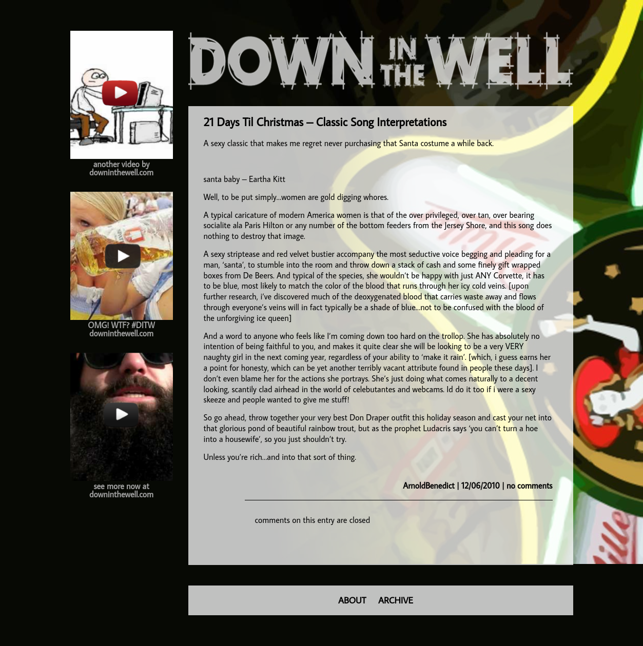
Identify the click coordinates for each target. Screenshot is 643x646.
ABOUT (352, 600)
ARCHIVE (395, 600)
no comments (529, 485)
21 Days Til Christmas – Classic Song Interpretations (325, 121)
